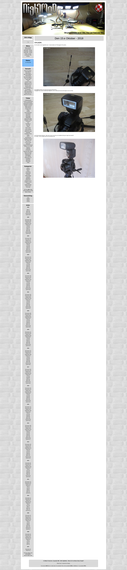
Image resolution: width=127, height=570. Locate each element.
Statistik (28, 198)
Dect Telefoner (28, 156)
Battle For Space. (28, 90)
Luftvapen (28, 177)
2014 (28, 423)
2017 (28, 366)
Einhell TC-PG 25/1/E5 (28, 145)
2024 (28, 235)
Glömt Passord (28, 47)
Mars (27, 212)
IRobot (28, 126)
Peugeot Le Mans (28, 181)
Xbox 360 (28, 125)
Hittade (28, 200)
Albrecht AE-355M (28, 118)
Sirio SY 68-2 (28, 127)
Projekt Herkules (28, 184)
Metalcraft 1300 (28, 153)
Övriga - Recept (28, 53)
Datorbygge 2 (28, 155)
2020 (28, 310)
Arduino (28, 168)
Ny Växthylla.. (28, 89)
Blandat (28, 169)
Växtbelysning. (28, 86)
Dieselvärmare (28, 137)
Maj (27, 209)
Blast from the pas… (28, 94)
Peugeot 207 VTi (28, 180)
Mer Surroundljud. (28, 78)
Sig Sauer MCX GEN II (28, 151)
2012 (28, 460)
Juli (27, 225)
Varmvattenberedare (28, 102)
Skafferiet (28, 147)
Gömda (28, 201)
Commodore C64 (28, 55)
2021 (28, 292)
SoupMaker (28, 158)
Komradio (28, 174)
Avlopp (28, 110)
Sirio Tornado (28, 128)
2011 (28, 479)
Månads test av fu (28, 83)
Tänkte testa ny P (28, 93)
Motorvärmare (28, 107)
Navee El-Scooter (28, 152)
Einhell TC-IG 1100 (28, 146)
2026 (28, 207)
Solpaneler (28, 143)
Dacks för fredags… (28, 70)
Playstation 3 (28, 123)
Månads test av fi (28, 84)
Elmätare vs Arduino (28, 105)
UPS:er (28, 136)
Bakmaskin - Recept (28, 50)
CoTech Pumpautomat (28, 101)
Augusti (27, 224)
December (27, 219)
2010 (28, 495)
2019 (28, 329)
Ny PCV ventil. (28, 85)
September (27, 223)
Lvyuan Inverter (28, 142)
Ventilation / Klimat (28, 120)
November (27, 220)
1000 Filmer (28, 115)
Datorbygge (28, 116)
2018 (28, 348)
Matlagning (28, 178)
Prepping (28, 183)
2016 (28, 385)
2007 (28, 546)
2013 (28, 441)
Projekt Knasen (28, 185)
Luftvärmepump (28, 100)
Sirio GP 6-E (28, 141)
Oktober (27, 222)
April (27, 210)
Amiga (28, 135)
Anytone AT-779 (28, 130)
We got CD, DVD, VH (28, 88)
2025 (28, 217)
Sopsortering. (28, 73)
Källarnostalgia (28, 175)
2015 (28, 404)
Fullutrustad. (28, 79)
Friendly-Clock (28, 108)
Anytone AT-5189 (28, 131)
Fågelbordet (28, 117)
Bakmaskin (28, 160)
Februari (27, 213)
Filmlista (28, 56)
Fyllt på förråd (28, 75)
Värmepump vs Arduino (28, 103)
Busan (28, 170)
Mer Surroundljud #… (28, 74)
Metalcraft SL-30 (28, 157)
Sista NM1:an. (28, 71)
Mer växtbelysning (28, 91)
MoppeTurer (28, 179)
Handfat (28, 111)
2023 (28, 254)
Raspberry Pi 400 (28, 133)
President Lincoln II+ (28, 138)
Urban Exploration (28, 112)
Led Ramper (28, 113)
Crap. (28, 80)
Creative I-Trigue (28, 81)
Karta (28, 197)
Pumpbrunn (28, 121)
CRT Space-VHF (28, 140)
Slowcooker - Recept (28, 52)
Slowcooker (28, 161)
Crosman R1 (28, 150)
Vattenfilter (28, 132)
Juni (27, 227)
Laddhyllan (28, 148)
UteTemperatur (28, 48)
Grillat (28, 162)
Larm (28, 122)
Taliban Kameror (28, 106)
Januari (27, 214)
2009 (28, 512)
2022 (28, 273)
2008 (28, 531)
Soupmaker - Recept (28, 51)
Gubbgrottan (28, 173)
